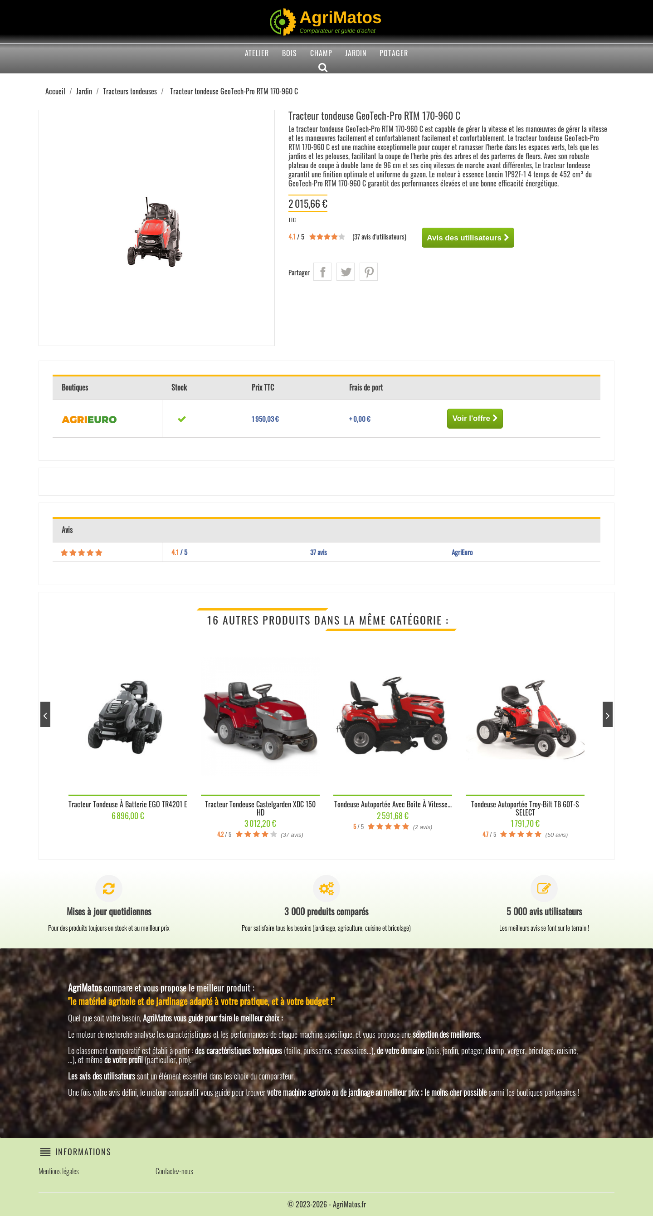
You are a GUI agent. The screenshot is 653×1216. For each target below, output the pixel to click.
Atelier (257, 53)
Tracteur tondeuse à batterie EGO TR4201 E (127, 804)
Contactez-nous (174, 1171)
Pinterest (368, 271)
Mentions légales (59, 1171)
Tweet (345, 271)
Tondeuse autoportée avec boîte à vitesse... (393, 804)
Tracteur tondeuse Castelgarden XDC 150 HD (260, 808)
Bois (289, 53)
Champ (321, 53)
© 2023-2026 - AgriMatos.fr (327, 1204)
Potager (394, 53)
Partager (322, 271)
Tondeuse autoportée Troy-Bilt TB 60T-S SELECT (525, 808)
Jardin (355, 53)
